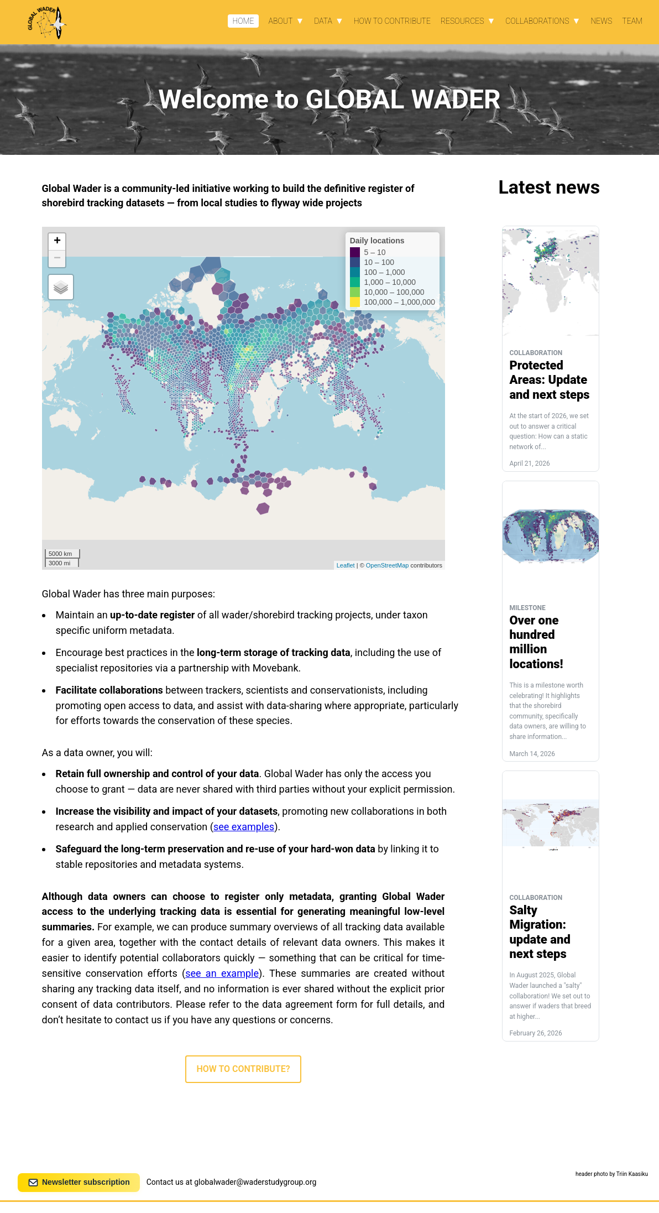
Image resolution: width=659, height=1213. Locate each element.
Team (632, 21)
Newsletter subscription (79, 1182)
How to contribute (392, 21)
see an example (222, 973)
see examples (243, 826)
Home (243, 21)
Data (323, 21)
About (281, 21)
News (601, 21)
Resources (462, 21)
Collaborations (537, 21)
